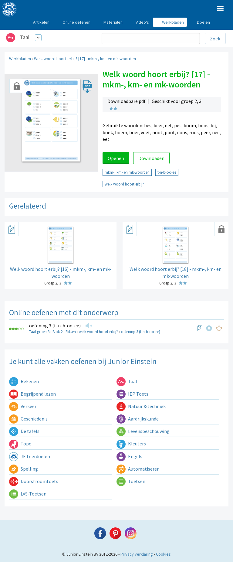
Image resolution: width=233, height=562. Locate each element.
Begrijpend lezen (32, 394)
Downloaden (151, 158)
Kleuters (131, 444)
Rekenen (24, 381)
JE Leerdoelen (29, 456)
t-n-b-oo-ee (166, 172)
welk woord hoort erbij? (98, 331)
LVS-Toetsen (27, 494)
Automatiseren (138, 469)
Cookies (163, 554)
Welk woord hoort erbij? (124, 184)
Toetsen (130, 481)
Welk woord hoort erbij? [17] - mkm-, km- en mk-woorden (85, 58)
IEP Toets (132, 394)
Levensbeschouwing (143, 431)
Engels (129, 456)
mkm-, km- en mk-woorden (127, 172)
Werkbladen (20, 58)
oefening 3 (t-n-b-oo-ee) (55, 325)
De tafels (24, 431)
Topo (20, 444)
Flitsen (71, 331)
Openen (116, 158)
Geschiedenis (28, 419)
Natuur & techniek (141, 406)
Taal (24, 37)
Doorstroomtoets (33, 481)
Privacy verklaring (136, 554)
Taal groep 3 (39, 331)
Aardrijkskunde (137, 419)
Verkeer (22, 406)
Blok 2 (57, 331)
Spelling (23, 469)
